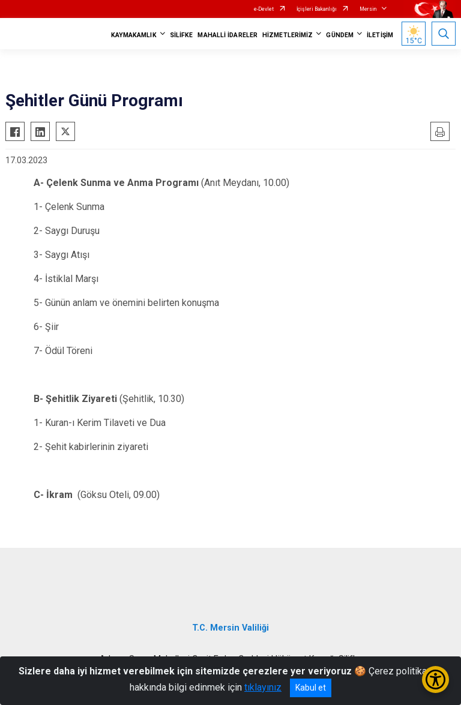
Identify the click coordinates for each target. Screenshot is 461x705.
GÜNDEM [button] (340, 35)
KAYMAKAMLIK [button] (134, 35)
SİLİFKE (181, 35)
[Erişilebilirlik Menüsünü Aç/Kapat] (435, 679)
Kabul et (310, 687)
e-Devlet (264, 9)
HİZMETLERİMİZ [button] (287, 35)
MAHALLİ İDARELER (227, 35)
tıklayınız (263, 687)
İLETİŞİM (380, 35)
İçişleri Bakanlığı (317, 9)
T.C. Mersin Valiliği (230, 628)
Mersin (368, 9)
